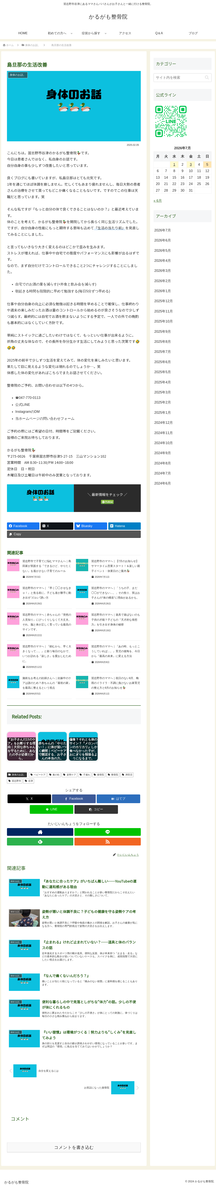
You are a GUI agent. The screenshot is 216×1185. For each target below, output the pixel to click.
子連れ (84, 774)
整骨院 (112, 774)
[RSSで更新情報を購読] (87, 832)
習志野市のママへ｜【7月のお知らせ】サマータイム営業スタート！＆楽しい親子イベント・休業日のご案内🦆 (115, 566)
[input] (183, 77)
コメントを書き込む (74, 1145)
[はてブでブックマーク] (118, 798)
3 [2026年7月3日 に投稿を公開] (191, 164)
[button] (96, 809)
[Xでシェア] (29, 798)
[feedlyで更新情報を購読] (78, 832)
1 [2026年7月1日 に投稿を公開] (174, 164)
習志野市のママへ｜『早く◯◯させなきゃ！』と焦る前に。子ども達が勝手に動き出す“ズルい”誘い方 (46, 592)
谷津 (28, 781)
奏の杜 (54, 774)
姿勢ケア (69, 774)
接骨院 (98, 774)
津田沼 (126, 774)
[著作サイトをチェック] (60, 832)
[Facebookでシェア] (74, 798)
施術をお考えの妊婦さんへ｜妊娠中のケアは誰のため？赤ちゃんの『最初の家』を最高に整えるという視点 (46, 683)
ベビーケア (37, 774)
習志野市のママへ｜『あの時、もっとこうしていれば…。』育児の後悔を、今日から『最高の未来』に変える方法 (115, 651)
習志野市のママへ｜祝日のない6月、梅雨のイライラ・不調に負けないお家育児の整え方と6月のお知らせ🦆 (115, 683)
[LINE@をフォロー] (69, 832)
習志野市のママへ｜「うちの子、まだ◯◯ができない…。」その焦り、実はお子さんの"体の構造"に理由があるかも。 (115, 592)
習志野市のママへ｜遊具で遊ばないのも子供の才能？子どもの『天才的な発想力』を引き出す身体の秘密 (115, 619)
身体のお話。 (17, 774)
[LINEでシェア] (51, 809)
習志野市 (14, 781)
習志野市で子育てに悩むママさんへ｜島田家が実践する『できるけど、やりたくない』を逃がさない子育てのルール (46, 566)
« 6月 (158, 201)
